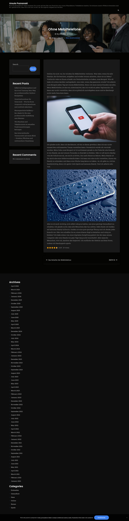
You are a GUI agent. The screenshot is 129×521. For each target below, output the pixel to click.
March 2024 (15, 349)
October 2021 (15, 450)
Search (15, 64)
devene (70, 34)
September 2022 (17, 411)
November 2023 (17, 363)
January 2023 (16, 397)
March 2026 (15, 290)
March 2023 (15, 391)
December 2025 (16, 300)
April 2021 (14, 471)
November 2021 (16, 446)
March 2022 (15, 432)
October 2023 (15, 366)
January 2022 (16, 439)
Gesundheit (15, 494)
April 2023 (15, 387)
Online (13, 501)
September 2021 (16, 453)
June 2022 (15, 422)
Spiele (13, 508)
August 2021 (15, 457)
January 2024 (16, 356)
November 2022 (17, 404)
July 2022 (14, 418)
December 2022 (16, 401)
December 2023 (16, 359)
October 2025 (15, 303)
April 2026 (15, 286)
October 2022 (15, 408)
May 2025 (14, 321)
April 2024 (15, 345)
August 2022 (15, 415)
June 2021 (14, 464)
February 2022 (16, 436)
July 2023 (14, 377)
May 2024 (14, 342)
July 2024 (14, 338)
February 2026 (16, 293)
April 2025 (15, 324)
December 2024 (16, 331)
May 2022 (14, 425)
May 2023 (14, 384)
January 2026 (16, 296)
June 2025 (14, 317)
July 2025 (14, 314)
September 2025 (17, 307)
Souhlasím (101, 517)
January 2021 (16, 481)
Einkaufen (15, 490)
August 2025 (15, 310)
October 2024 (16, 335)
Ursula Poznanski (18, 3)
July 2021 (14, 460)
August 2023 (15, 373)
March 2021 (15, 474)
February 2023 (16, 394)
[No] (127, 517)
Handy (60, 38)
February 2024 (16, 352)
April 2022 (15, 429)
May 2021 (14, 467)
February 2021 (16, 478)
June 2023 (15, 380)
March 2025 (15, 328)
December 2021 (16, 443)
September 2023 (17, 370)
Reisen (13, 504)
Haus (13, 497)
